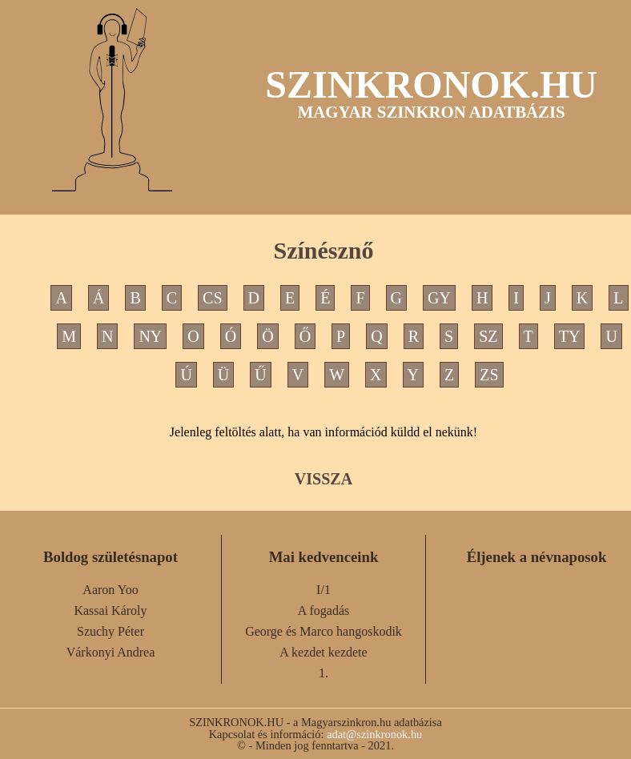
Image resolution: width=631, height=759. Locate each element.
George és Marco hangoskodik (323, 631)
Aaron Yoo (110, 589)
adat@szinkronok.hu (374, 734)
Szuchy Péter (110, 631)
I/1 (323, 589)
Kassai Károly (110, 610)
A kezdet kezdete (323, 652)
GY (439, 298)
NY (150, 336)
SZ (488, 336)
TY (570, 336)
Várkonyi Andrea (110, 652)
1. (323, 673)
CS (212, 298)
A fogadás (323, 610)
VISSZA (323, 479)
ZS (489, 375)
